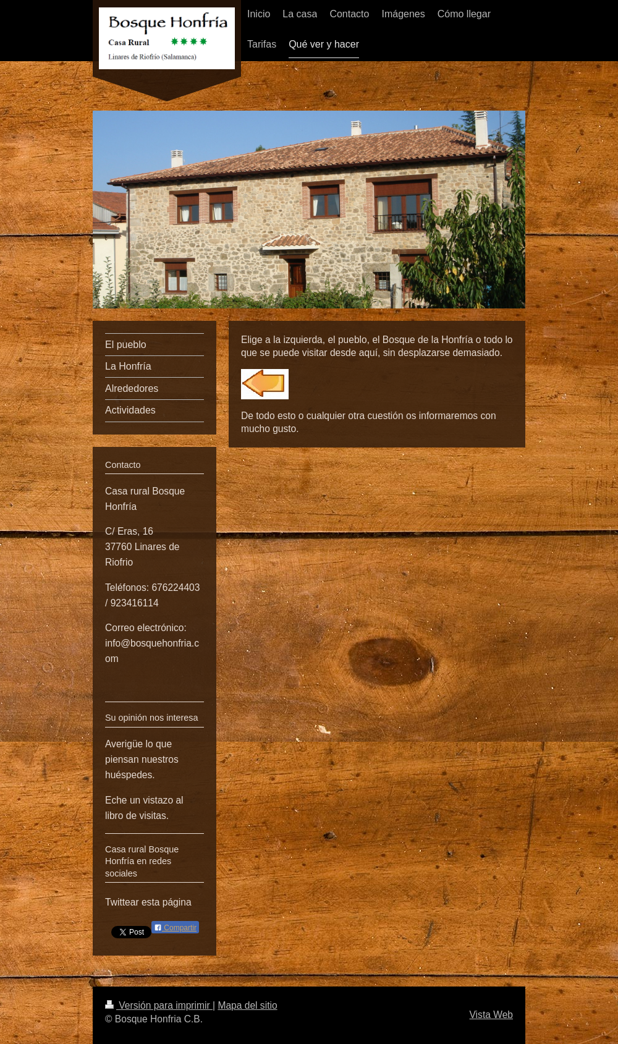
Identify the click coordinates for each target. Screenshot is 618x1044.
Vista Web (492, 1014)
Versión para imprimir (159, 1005)
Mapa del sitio (247, 1005)
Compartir (175, 927)
